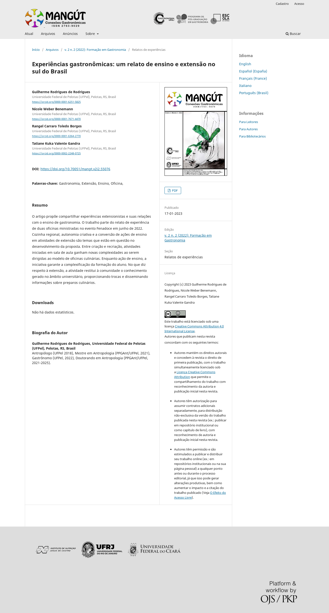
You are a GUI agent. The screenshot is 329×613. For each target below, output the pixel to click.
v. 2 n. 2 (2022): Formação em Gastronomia (95, 49)
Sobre (91, 33)
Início (36, 49)
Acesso (299, 3)
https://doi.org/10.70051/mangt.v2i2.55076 (75, 169)
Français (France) (253, 78)
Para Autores (248, 129)
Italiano (245, 85)
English (245, 64)
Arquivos (48, 33)
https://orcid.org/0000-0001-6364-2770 (56, 136)
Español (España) (253, 71)
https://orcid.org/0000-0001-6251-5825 (56, 102)
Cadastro (282, 3)
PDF (174, 190)
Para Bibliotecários (252, 136)
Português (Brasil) (253, 93)
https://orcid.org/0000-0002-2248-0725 (56, 153)
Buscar (293, 33)
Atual (29, 33)
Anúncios (70, 33)
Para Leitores (248, 122)
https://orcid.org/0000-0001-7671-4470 (56, 119)
